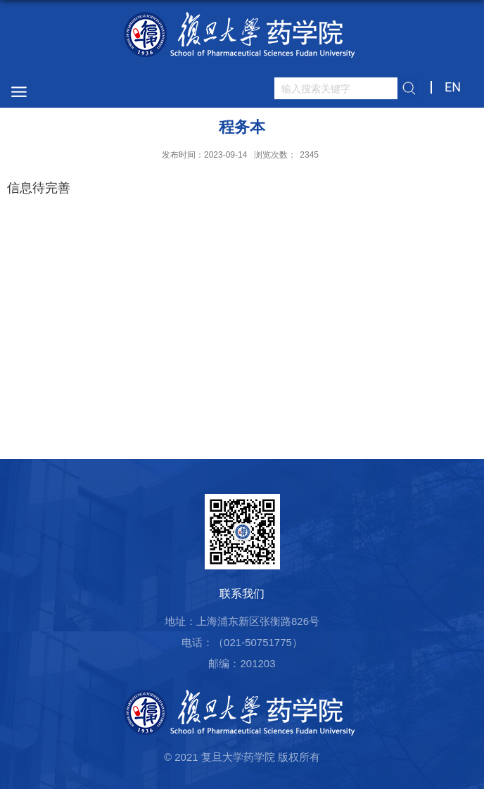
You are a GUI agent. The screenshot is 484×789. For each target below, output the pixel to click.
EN (453, 87)
